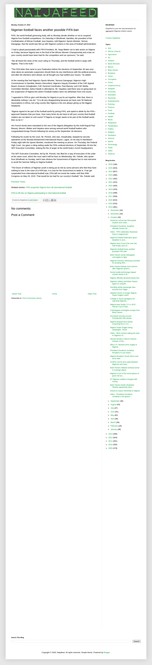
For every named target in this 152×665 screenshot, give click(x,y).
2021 (110, 182)
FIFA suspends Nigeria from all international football (49, 187)
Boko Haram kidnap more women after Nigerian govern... (123, 267)
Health (110, 116)
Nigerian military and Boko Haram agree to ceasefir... (123, 282)
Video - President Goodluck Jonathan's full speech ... (121, 395)
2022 (110, 179)
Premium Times (18, 182)
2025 (110, 168)
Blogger (107, 652)
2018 (110, 193)
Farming (111, 104)
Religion (111, 132)
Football (111, 113)
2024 (110, 171)
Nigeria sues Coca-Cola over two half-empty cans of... (123, 244)
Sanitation (112, 135)
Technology (112, 144)
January (114, 429)
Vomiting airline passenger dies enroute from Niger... (122, 288)
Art (109, 57)
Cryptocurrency (114, 85)
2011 (110, 441)
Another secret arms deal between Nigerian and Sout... (124, 363)
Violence (111, 154)
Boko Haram (113, 70)
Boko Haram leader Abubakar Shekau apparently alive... (122, 386)
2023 (110, 175)
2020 (110, 186)
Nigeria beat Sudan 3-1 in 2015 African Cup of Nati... (122, 305)
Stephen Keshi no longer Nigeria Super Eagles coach (123, 294)
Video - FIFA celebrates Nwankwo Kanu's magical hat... (124, 233)
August (114, 404)
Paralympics (113, 126)
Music (110, 120)
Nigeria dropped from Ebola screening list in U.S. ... (121, 323)
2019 (110, 189)
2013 (110, 434)
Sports (110, 141)
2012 (110, 437)
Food (110, 110)
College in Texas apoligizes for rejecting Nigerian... (122, 300)
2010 (110, 444)
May (113, 415)
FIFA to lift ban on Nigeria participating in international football (38, 193)
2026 (110, 164)
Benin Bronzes (114, 64)
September (115, 401)
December (115, 210)
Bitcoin (110, 67)
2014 (110, 207)
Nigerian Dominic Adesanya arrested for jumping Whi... (125, 262)
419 (109, 48)
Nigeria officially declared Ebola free (124, 278)
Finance (111, 107)
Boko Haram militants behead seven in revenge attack (124, 369)
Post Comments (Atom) (32, 298)
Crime (110, 82)
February (115, 426)
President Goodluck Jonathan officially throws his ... (122, 227)
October (114, 217)
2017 (110, 196)
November (115, 214)
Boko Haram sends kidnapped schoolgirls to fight (122, 256)
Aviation (111, 61)
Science (111, 138)
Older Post (92, 294)
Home (54, 294)
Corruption (112, 79)
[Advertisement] (54, 285)
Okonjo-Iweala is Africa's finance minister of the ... (123, 340)
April (113, 419)
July (112, 408)
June (113, 412)
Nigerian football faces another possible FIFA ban (122, 250)
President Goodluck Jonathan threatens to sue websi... (122, 351)
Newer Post (16, 294)
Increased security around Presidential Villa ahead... (121, 317)
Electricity (112, 98)
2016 (110, 200)
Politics (111, 129)
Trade (110, 148)
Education (112, 95)
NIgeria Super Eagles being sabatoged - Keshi (121, 328)
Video (110, 151)
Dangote (111, 89)
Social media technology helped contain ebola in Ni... (123, 273)
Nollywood (112, 123)
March (113, 422)
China (110, 76)
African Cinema (114, 51)
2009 (110, 448)
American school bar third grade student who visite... (123, 221)
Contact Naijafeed (113, 38)
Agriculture (112, 54)
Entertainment (113, 101)
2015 (110, 203)
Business (111, 73)
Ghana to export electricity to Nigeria (125, 391)
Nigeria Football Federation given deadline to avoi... (123, 239)
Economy (111, 92)
